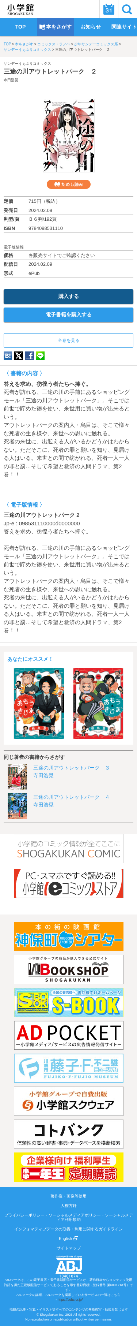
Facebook (29, 355)
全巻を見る (69, 340)
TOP (7, 44)
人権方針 (69, 1205)
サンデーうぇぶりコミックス (27, 50)
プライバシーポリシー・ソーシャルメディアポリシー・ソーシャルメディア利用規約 (68, 1217)
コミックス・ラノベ (53, 44)
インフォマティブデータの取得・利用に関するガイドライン (68, 1229)
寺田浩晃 (11, 80)
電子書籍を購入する (69, 314)
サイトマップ (69, 1248)
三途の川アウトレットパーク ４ (71, 797)
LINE (40, 355)
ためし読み (69, 184)
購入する (68, 296)
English (68, 1238)
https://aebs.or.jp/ (70, 1299)
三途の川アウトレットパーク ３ (71, 768)
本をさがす (24, 44)
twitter (18, 355)
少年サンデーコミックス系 (96, 44)
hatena (8, 355)
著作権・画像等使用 (68, 1196)
